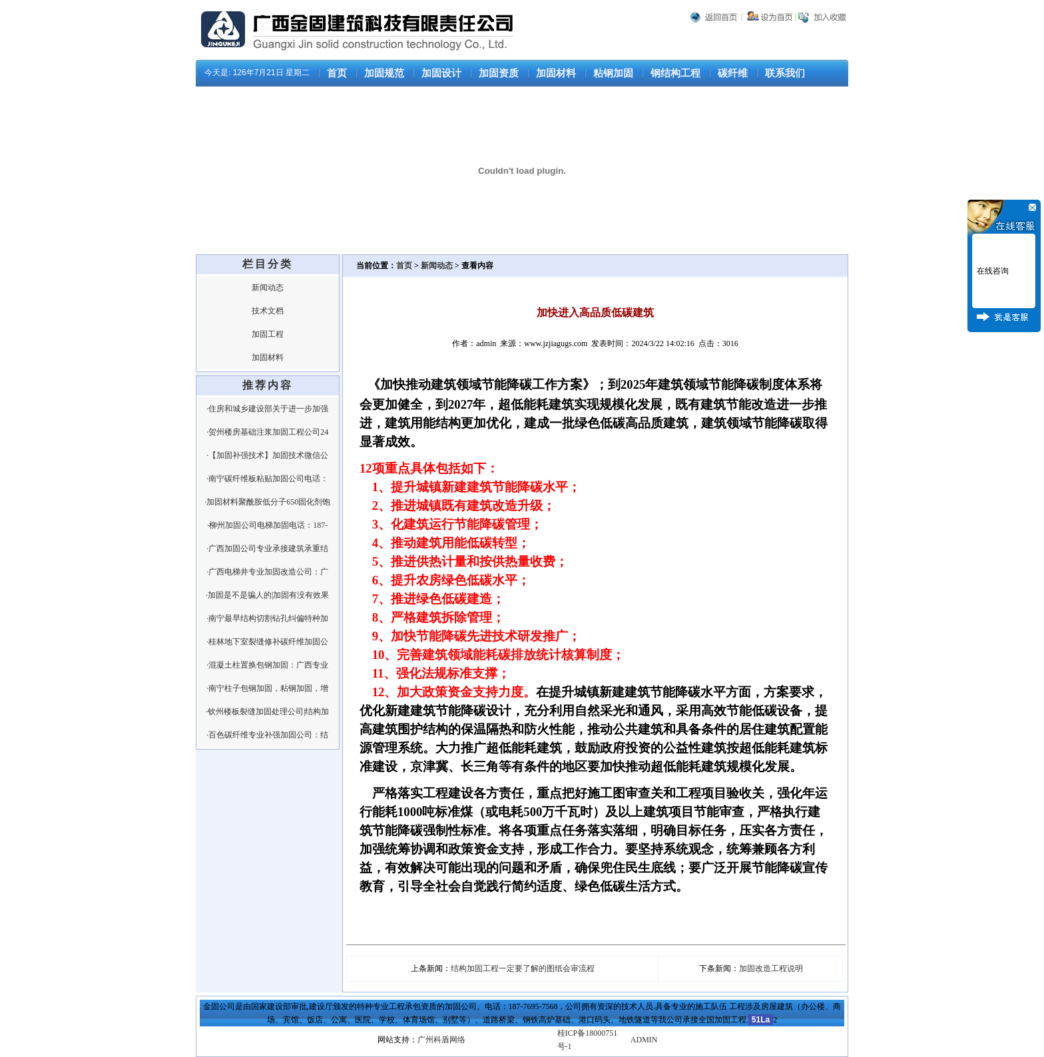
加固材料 (556, 73)
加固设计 (441, 73)
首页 (337, 73)
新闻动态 (268, 287)
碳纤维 (733, 73)
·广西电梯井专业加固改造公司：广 (267, 571)
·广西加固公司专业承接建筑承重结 (267, 548)
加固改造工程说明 (771, 968)
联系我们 (785, 73)
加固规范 (384, 73)
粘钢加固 (613, 73)
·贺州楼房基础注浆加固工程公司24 (267, 432)
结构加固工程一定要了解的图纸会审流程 (523, 968)
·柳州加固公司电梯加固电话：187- (267, 525)
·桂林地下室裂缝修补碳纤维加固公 (267, 641)
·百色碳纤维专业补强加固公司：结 (267, 735)
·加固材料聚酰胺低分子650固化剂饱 (267, 502)
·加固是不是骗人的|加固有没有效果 (267, 595)
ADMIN (644, 1039)
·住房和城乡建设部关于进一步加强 (267, 408)
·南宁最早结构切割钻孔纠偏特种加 (267, 618)
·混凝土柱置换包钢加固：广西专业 (267, 665)
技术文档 (268, 311)
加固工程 (268, 334)
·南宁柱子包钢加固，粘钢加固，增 (267, 688)
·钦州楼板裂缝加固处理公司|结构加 (267, 711)
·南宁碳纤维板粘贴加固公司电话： (267, 478)
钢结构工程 (675, 73)
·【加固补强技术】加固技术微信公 (267, 455)
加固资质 (499, 73)
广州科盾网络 (441, 1039)
